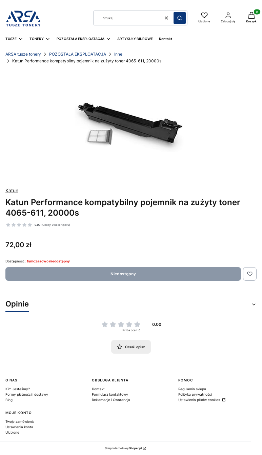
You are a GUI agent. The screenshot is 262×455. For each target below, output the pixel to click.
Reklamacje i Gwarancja (111, 400)
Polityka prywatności (195, 394)
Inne (118, 54)
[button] (180, 18)
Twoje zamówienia (20, 421)
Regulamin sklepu (192, 389)
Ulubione (12, 432)
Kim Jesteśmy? (17, 389)
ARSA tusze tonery (23, 54)
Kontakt (98, 389)
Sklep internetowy (123, 448)
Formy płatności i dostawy (26, 394)
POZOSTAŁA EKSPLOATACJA (77, 54)
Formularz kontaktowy (110, 394)
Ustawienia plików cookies (199, 400)
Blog (9, 400)
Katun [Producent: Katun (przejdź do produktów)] (11, 190)
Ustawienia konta (19, 427)
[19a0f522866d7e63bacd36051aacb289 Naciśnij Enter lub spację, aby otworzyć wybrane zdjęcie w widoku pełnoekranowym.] (131, 126)
